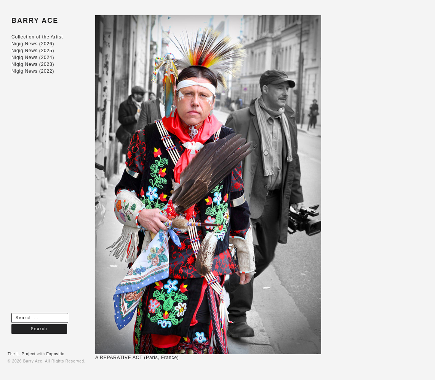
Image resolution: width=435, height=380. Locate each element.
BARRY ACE (34, 20)
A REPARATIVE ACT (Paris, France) (137, 357)
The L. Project (21, 354)
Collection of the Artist (37, 37)
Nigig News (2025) (32, 50)
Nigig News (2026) (32, 43)
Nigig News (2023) (32, 64)
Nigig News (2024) (32, 57)
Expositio (55, 354)
